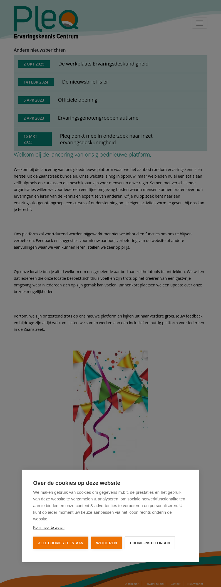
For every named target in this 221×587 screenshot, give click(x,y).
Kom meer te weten (48, 528)
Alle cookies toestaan (60, 544)
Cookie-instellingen (150, 544)
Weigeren (106, 543)
